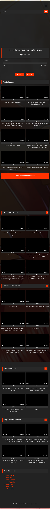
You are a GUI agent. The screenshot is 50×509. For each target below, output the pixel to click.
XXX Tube (9, 477)
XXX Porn (9, 484)
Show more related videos (25, 176)
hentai (29, 74)
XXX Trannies (10, 482)
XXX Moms (10, 475)
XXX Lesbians (11, 480)
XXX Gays (9, 486)
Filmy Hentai (10, 489)
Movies (20, 74)
